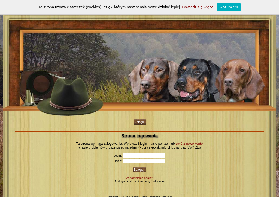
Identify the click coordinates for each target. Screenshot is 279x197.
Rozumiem (229, 7)
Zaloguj (139, 122)
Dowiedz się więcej (198, 7)
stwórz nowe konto (189, 144)
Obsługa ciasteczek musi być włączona (140, 181)
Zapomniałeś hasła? (139, 177)
